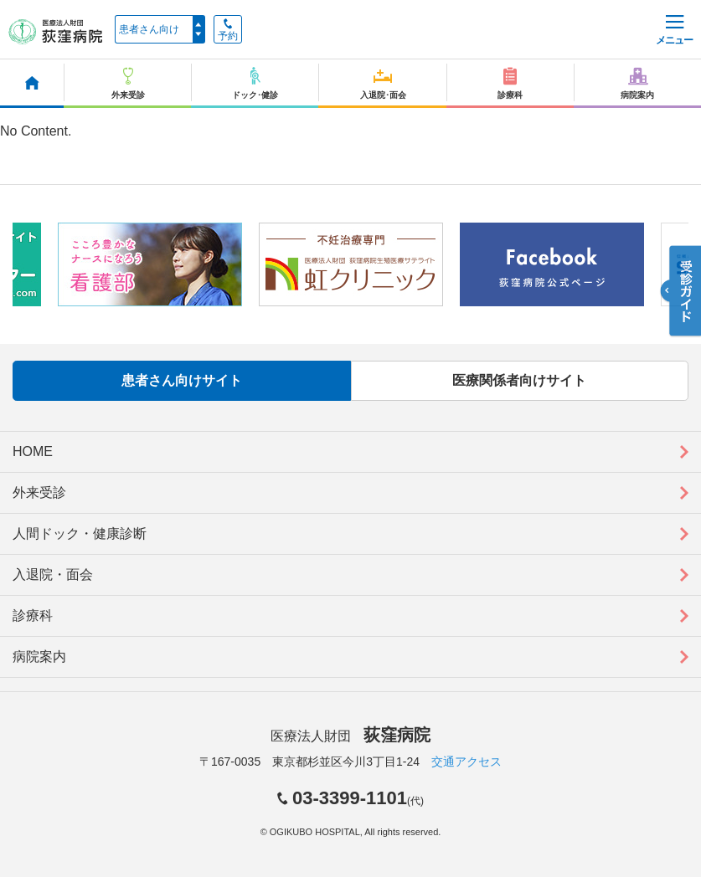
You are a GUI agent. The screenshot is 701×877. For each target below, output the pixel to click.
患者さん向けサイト (181, 380)
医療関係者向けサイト (519, 380)
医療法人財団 (350, 736)
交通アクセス (466, 761)
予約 (228, 30)
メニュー (674, 30)
